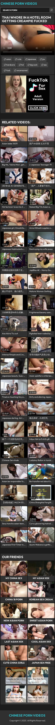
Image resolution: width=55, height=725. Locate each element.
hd (22, 64)
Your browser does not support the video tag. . (27, 40)
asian (8, 59)
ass (45, 64)
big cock (33, 64)
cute (19, 59)
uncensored (22, 70)
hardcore (10, 64)
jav (43, 59)
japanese (32, 59)
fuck (8, 70)
